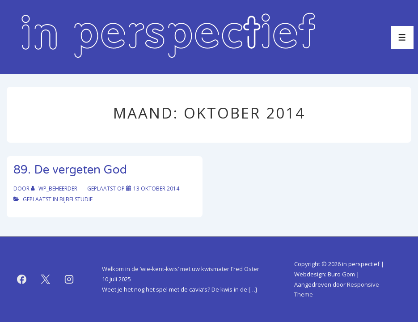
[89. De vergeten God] (156, 188)
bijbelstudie (76, 199)
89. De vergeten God (70, 170)
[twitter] (45, 279)
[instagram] (69, 279)
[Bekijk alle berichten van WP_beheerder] (55, 188)
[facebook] (21, 279)
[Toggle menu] (402, 37)
